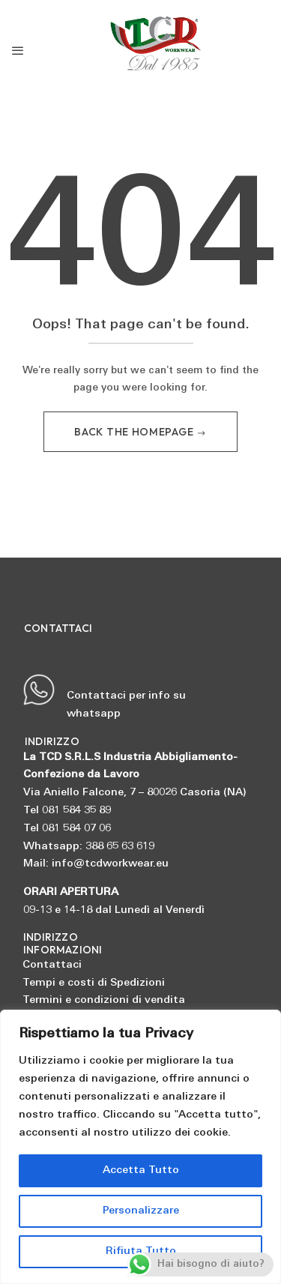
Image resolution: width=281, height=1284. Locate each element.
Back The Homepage (135, 431)
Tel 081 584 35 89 (67, 810)
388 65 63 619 (119, 846)
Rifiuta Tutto (141, 1251)
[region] (140, 1147)
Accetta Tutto (141, 1170)
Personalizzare (141, 1211)
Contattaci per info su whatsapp (104, 696)
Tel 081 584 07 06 (67, 828)
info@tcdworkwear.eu (110, 863)
